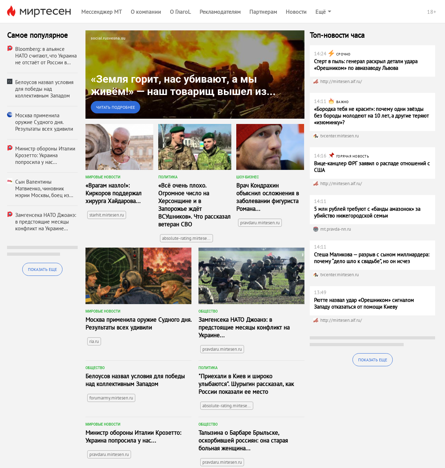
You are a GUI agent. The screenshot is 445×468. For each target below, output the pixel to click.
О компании (146, 11)
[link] (194, 74)
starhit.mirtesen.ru (106, 215)
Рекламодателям (220, 11)
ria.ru (94, 341)
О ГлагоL (180, 11)
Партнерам (263, 11)
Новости (296, 11)
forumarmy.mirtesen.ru (111, 398)
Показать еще (42, 269)
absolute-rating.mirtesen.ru (187, 238)
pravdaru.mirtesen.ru (260, 223)
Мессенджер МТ (101, 11)
